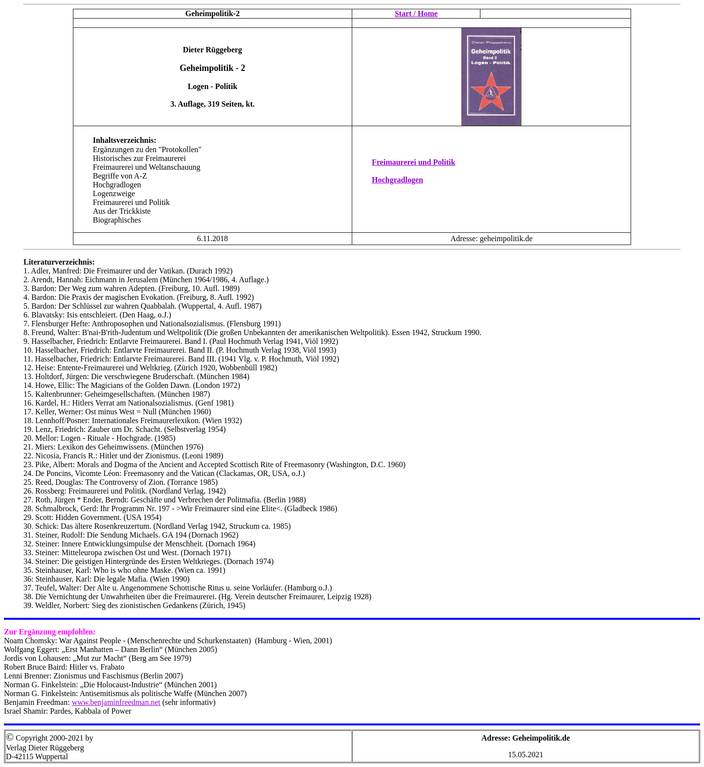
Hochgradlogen (397, 180)
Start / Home (416, 13)
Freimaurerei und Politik (413, 162)
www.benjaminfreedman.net (116, 702)
